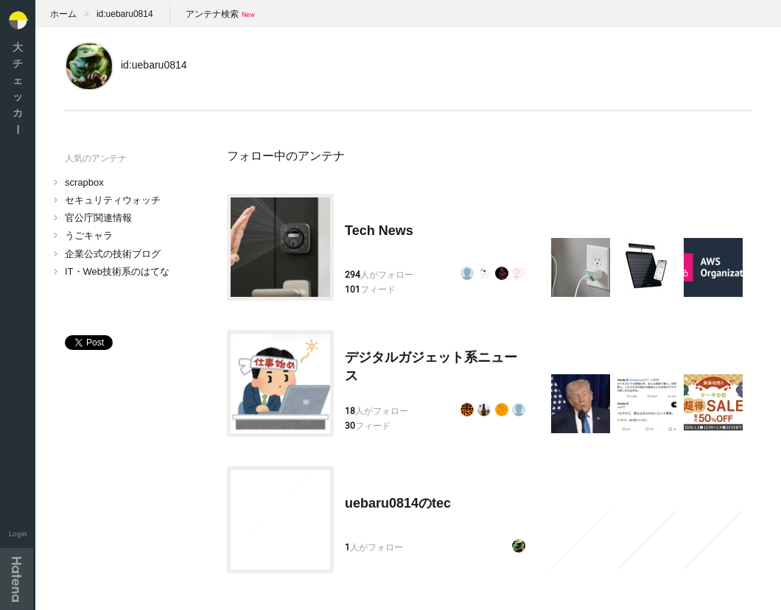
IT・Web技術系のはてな (117, 271)
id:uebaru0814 (125, 14)
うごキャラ (89, 235)
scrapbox (84, 182)
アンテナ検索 (212, 14)
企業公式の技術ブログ (113, 253)
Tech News (379, 230)
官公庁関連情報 (98, 217)
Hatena (16, 579)
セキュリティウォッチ (113, 200)
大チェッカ (18, 88)
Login (18, 534)
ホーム (63, 14)
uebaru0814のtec (398, 503)
